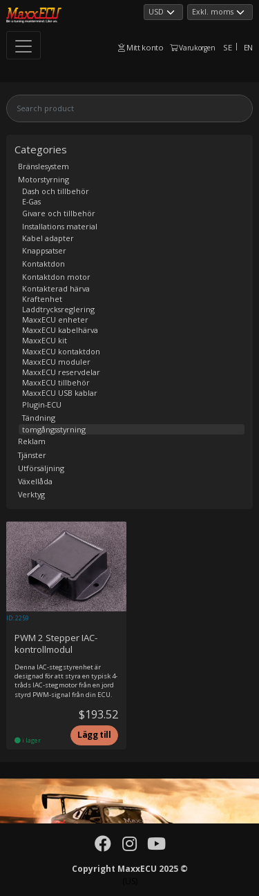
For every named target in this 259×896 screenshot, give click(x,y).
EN (248, 47)
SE (227, 47)
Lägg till (94, 735)
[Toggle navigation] (23, 45)
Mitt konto (141, 47)
